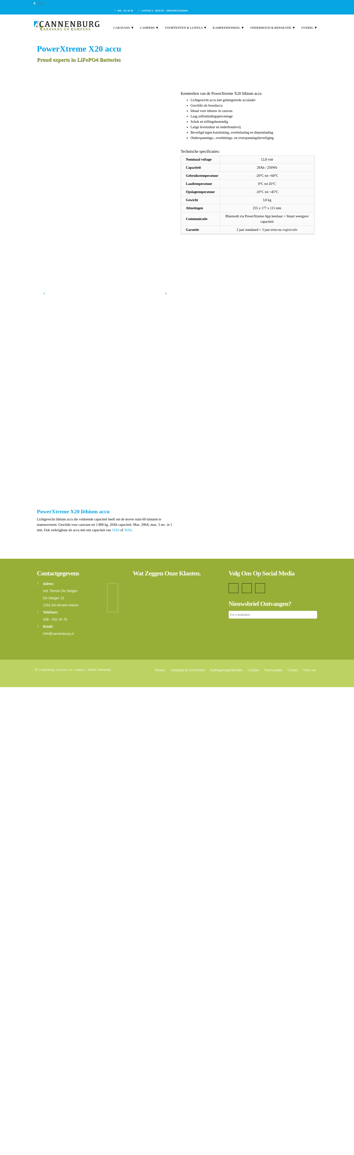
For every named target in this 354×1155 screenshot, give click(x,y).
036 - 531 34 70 (253, 3)
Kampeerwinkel (225, 42)
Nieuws (160, 1138)
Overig (306, 42)
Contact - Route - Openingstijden (292, 3)
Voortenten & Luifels (182, 42)
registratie (289, 230)
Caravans (120, 42)
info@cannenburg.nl (58, 1101)
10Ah (116, 998)
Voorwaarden (273, 1138)
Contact (293, 1138)
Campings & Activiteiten (188, 1138)
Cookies (253, 1138)
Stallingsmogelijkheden (226, 1138)
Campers (145, 42)
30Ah (128, 998)
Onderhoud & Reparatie (269, 42)
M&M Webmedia (99, 1137)
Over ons (310, 1138)
